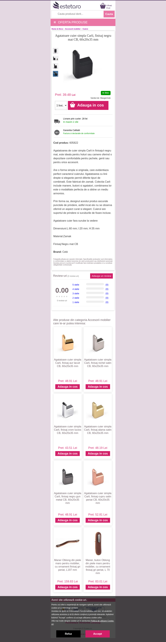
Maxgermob (105, 98)
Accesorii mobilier (73, 29)
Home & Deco (57, 29)
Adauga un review (101, 276)
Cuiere (85, 29)
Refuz (68, 633)
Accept (97, 633)
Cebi (65, 251)
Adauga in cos (67, 386)
